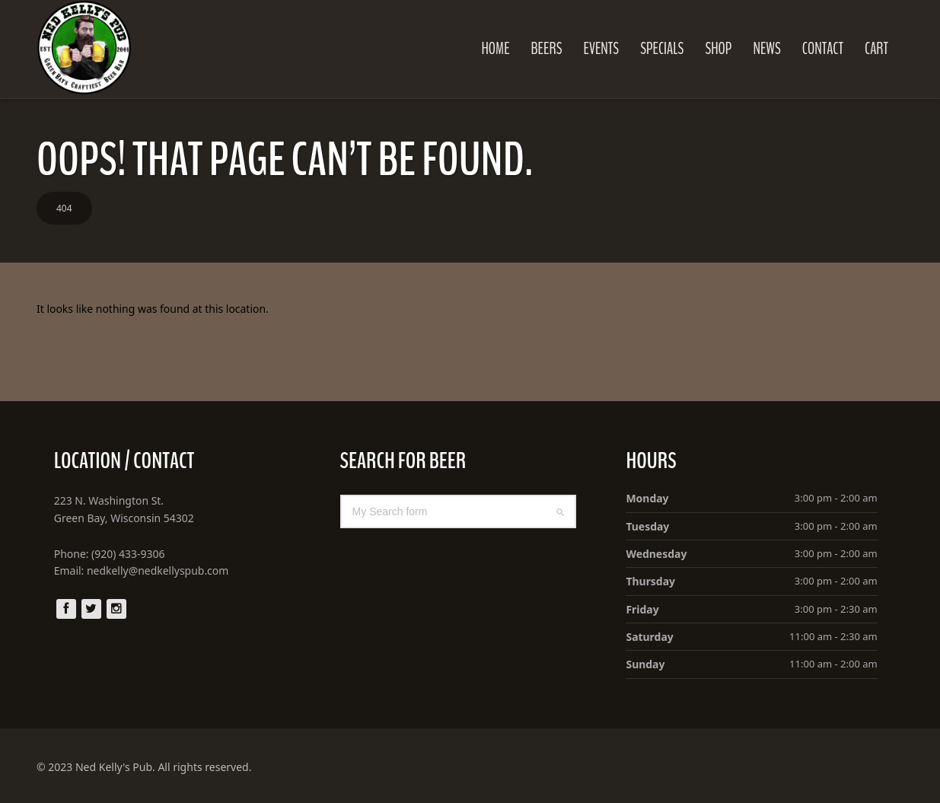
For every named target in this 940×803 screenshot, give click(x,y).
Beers (546, 48)
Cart (877, 48)
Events (602, 48)
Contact (822, 48)
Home (496, 48)
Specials (662, 48)
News (767, 48)
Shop (719, 48)
